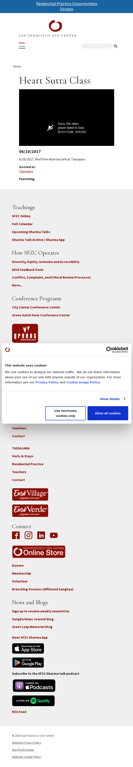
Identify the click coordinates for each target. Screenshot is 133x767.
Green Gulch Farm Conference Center (41, 315)
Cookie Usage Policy (83, 382)
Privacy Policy (47, 382)
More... (17, 285)
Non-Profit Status (23, 750)
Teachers (19, 428)
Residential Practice (27, 464)
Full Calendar (22, 224)
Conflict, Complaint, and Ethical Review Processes (51, 277)
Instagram (28, 535)
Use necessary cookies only (65, 413)
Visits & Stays (22, 456)
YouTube (54, 535)
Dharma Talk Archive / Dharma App (38, 240)
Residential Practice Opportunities (66, 3)
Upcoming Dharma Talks (31, 232)
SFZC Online (21, 216)
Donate (66, 9)
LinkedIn (41, 535)
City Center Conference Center (36, 307)
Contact (18, 436)
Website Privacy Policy (26, 743)
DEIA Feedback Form (27, 269)
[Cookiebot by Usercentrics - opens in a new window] (109, 349)
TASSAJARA (21, 448)
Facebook (17, 535)
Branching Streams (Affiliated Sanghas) (42, 589)
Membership (21, 573)
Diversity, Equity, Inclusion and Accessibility (45, 262)
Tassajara (26, 171)
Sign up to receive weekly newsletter (40, 611)
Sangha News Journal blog (33, 619)
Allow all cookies (108, 413)
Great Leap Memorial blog (32, 627)
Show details (110, 398)
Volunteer (20, 581)
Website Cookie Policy (26, 757)
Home (17, 66)
